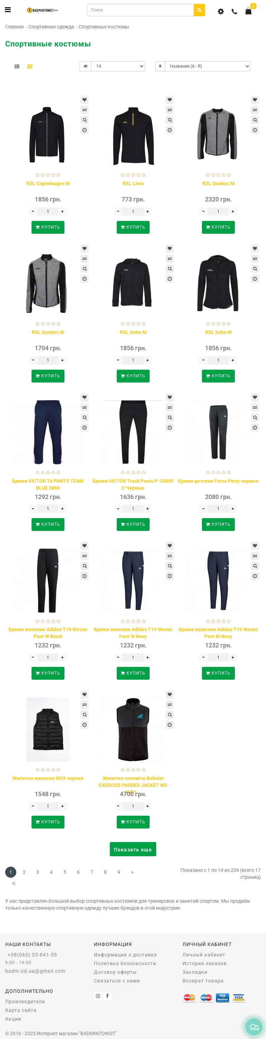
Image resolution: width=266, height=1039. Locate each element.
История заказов (205, 963)
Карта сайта (21, 1010)
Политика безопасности (125, 963)
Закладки (195, 972)
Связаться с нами (117, 981)
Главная (14, 26)
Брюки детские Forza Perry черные (218, 481)
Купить (48, 227)
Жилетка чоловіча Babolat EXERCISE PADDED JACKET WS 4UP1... (133, 785)
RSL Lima (133, 183)
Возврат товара (203, 981)
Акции (13, 1019)
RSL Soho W (218, 332)
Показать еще (133, 849)
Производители (25, 1001)
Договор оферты (115, 972)
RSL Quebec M (218, 183)
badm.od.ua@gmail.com (35, 971)
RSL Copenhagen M (48, 183)
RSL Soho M (133, 332)
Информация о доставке (125, 955)
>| (13, 883)
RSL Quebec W (48, 332)
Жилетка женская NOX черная (47, 778)
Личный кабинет (204, 955)
